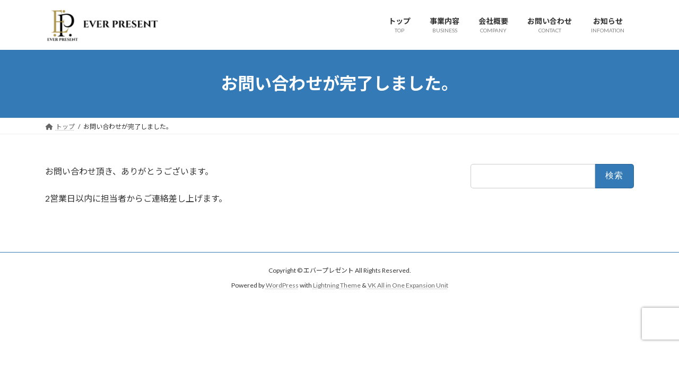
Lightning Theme (337, 285)
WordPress (282, 285)
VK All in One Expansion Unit (408, 285)
